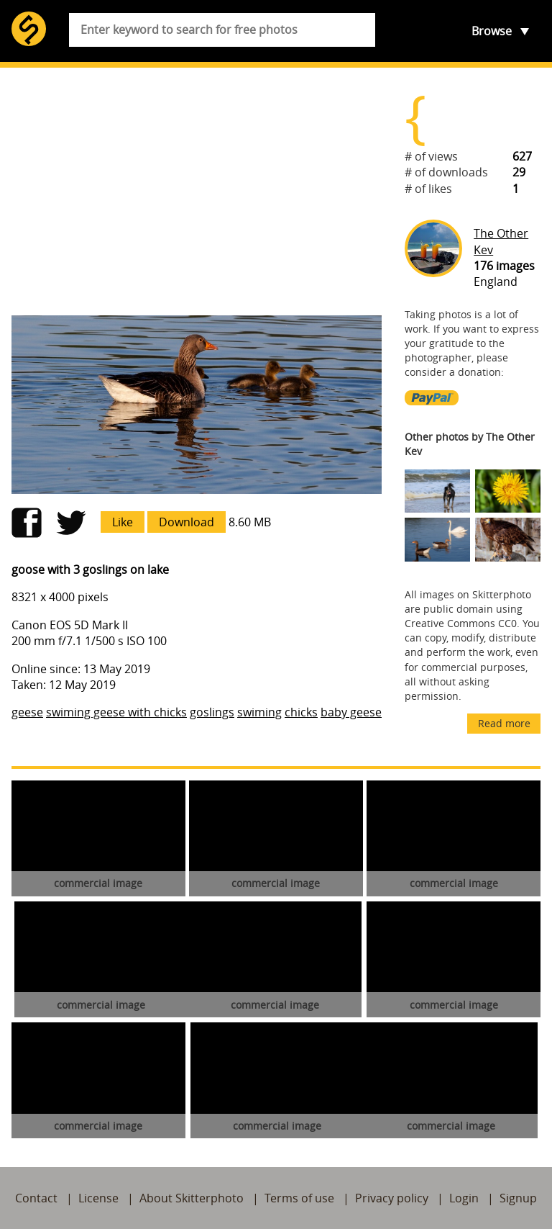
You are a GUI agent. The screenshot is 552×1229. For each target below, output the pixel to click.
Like (122, 522)
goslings (212, 712)
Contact (36, 1198)
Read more (504, 723)
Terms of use (299, 1198)
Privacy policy (391, 1198)
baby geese (351, 712)
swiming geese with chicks (116, 712)
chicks (301, 712)
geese (27, 712)
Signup (518, 1198)
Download (186, 522)
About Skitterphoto (191, 1198)
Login (464, 1198)
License (98, 1198)
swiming (259, 712)
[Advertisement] (197, 191)
